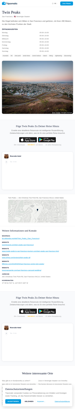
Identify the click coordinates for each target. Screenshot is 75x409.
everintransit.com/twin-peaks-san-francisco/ (18, 245)
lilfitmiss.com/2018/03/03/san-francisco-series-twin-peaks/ (23, 264)
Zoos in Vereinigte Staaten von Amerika (52, 381)
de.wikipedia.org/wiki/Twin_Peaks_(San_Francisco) (20, 238)
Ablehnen (29, 401)
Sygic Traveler (56, 112)
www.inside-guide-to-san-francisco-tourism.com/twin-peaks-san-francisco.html (30, 251)
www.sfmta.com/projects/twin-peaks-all (16, 257)
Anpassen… (41, 401)
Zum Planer (66, 3)
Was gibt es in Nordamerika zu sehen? (16, 381)
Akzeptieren (13, 401)
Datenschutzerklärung (62, 401)
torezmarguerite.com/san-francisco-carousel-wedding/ (21, 270)
